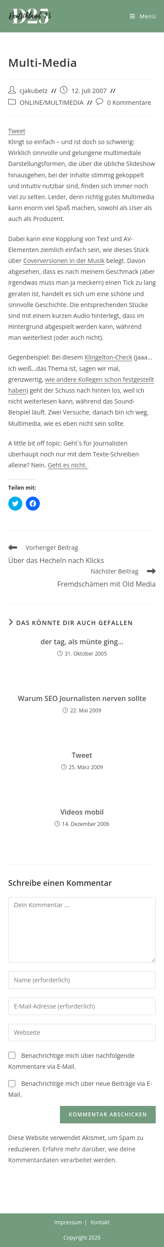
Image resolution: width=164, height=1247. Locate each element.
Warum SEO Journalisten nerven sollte (82, 698)
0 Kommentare (129, 102)
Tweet (16, 131)
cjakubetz (34, 90)
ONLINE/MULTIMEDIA (52, 102)
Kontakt (100, 1222)
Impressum (68, 1222)
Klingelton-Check (108, 357)
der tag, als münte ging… (82, 641)
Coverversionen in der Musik (64, 260)
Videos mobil (82, 812)
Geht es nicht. (68, 465)
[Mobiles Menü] (143, 16)
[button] (30, 16)
